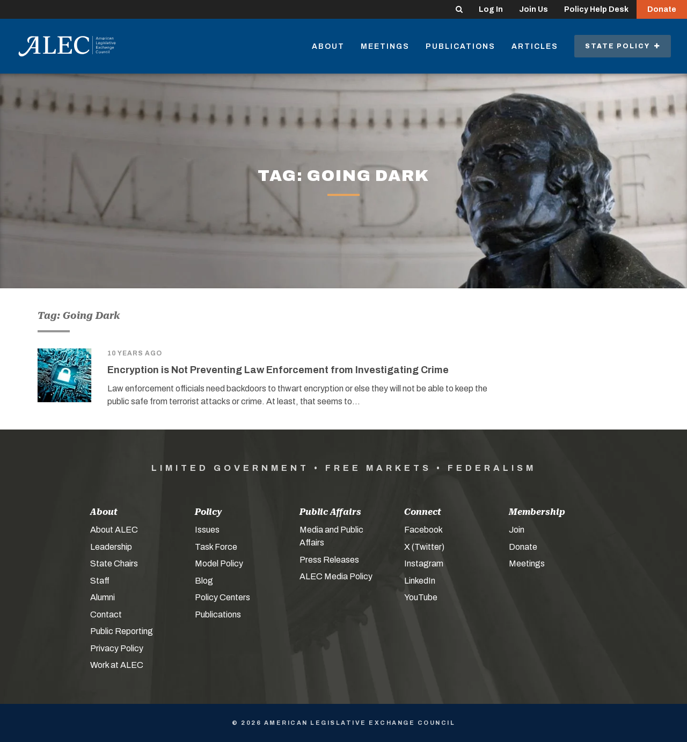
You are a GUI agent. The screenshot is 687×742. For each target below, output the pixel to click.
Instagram (423, 563)
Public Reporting (121, 631)
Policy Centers (222, 597)
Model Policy (219, 563)
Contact (106, 614)
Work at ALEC (116, 665)
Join (516, 529)
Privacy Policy (116, 648)
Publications (460, 46)
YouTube (420, 597)
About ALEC (114, 529)
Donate (661, 9)
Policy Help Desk (596, 9)
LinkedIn (419, 580)
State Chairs (114, 563)
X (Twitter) (424, 546)
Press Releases (329, 559)
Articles (534, 46)
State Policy (622, 46)
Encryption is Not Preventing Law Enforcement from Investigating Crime (278, 370)
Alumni (102, 597)
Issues (207, 529)
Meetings (385, 46)
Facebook (423, 529)
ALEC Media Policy (335, 576)
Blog (204, 580)
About (328, 46)
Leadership (111, 546)
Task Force (216, 546)
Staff (99, 580)
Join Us (533, 9)
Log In (491, 9)
